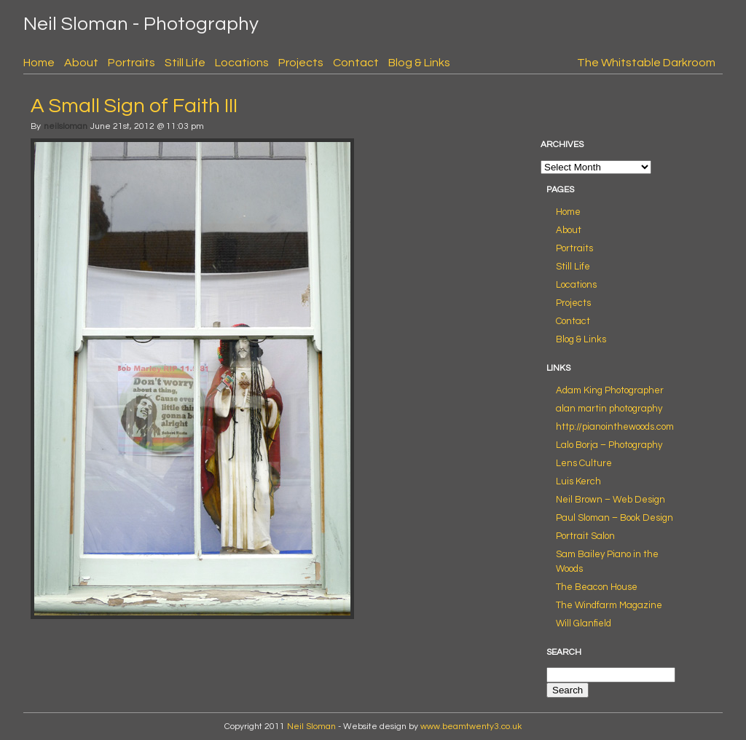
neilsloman (65, 126)
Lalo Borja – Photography (609, 445)
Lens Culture (584, 463)
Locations (242, 62)
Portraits (131, 62)
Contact (356, 62)
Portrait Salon (585, 536)
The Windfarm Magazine (609, 605)
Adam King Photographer (610, 390)
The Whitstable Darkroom (646, 62)
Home (39, 62)
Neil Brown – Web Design (610, 500)
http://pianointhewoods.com (615, 427)
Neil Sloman (311, 726)
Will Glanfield (583, 623)
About (81, 62)
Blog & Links (419, 62)
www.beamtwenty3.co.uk (471, 726)
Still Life (185, 62)
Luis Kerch (578, 481)
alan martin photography (609, 409)
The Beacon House (596, 587)
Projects (300, 62)
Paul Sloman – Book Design (614, 518)
